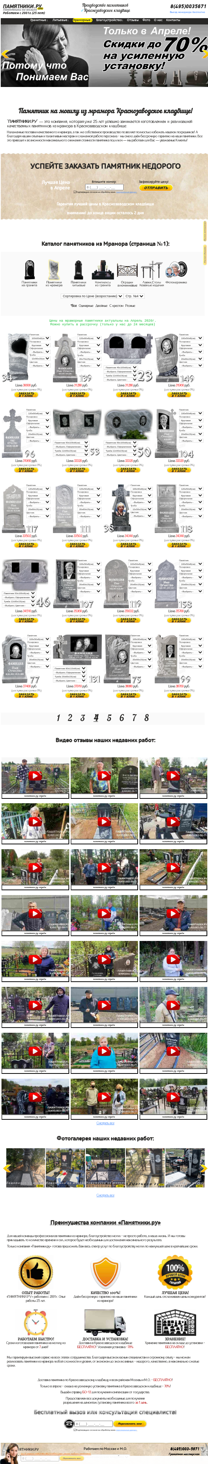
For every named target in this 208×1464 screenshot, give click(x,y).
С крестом (116, 306)
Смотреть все (105, 1125)
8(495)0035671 (188, 6)
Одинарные (86, 306)
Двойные (101, 306)
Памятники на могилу (20, 9)
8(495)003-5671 (184, 1451)
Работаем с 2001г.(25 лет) (24, 13)
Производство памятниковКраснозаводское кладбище (105, 8)
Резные (130, 306)
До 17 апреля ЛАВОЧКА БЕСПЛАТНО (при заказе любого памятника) (56, 1454)
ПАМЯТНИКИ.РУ (22, 6)
